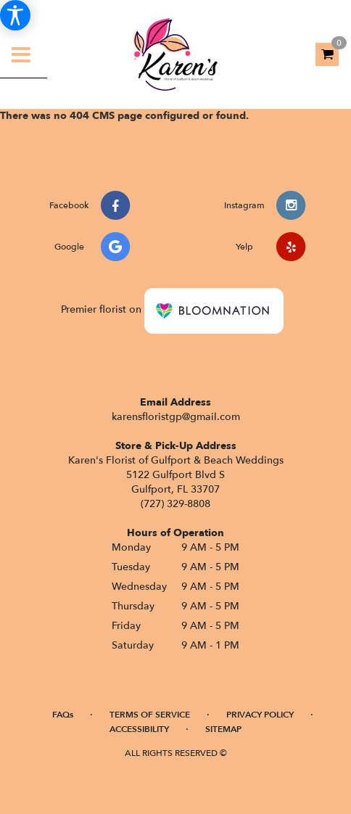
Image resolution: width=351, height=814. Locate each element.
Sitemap (223, 729)
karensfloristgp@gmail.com (176, 417)
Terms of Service (150, 714)
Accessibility (139, 729)
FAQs (62, 714)
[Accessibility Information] (15, 15)
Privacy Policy (260, 714)
